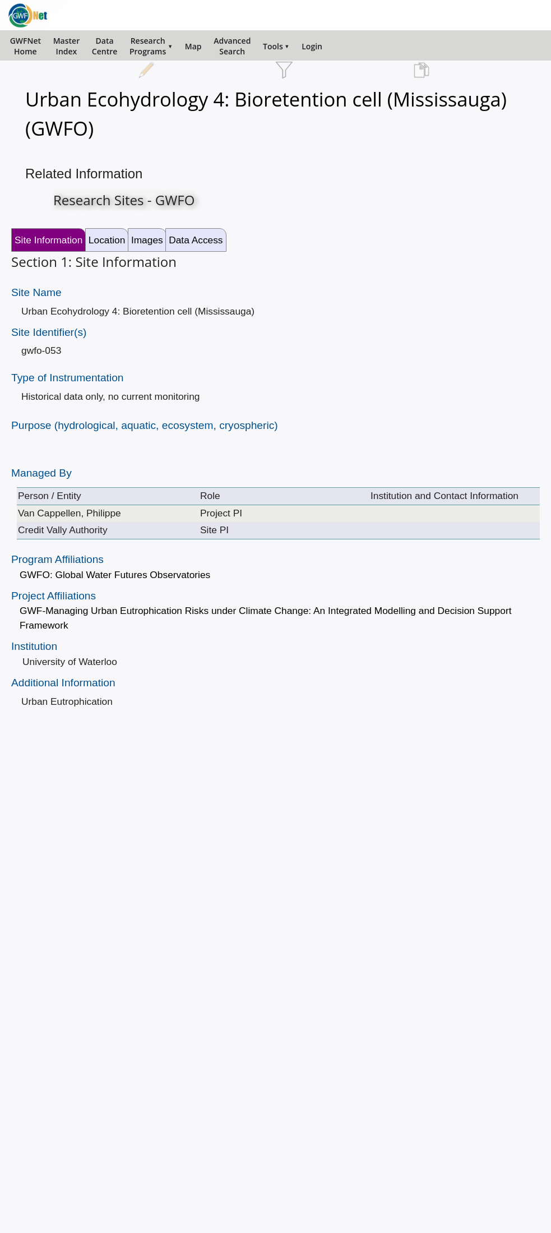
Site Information (48, 240)
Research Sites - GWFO (124, 200)
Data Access (196, 240)
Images (147, 240)
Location (107, 240)
